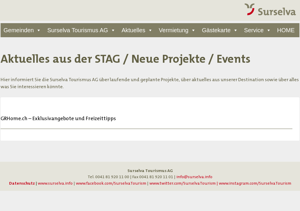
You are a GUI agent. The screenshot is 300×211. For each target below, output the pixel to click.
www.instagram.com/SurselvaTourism (255, 183)
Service (254, 30)
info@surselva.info (194, 177)
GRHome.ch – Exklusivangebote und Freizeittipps (58, 118)
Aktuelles (133, 30)
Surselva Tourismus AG (77, 30)
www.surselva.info (55, 183)
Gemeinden (19, 30)
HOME (286, 30)
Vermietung (173, 30)
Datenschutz (22, 183)
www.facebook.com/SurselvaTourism (111, 183)
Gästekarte (216, 30)
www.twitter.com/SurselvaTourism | (184, 183)
